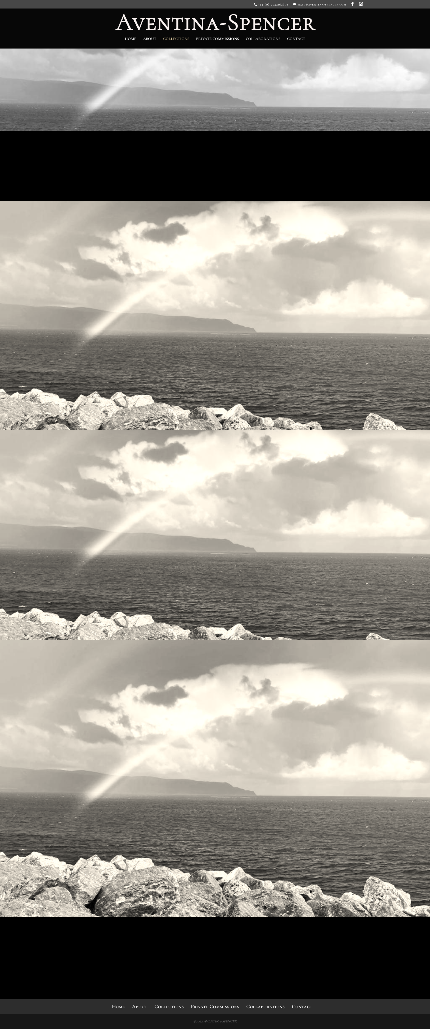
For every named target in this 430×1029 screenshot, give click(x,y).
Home (130, 39)
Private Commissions (217, 39)
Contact (296, 39)
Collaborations (263, 39)
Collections (176, 39)
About (149, 39)
